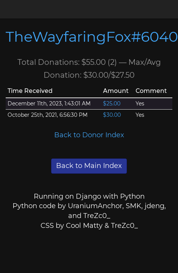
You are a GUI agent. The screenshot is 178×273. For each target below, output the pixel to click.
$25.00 (111, 103)
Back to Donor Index (89, 135)
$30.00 (112, 115)
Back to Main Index (89, 166)
